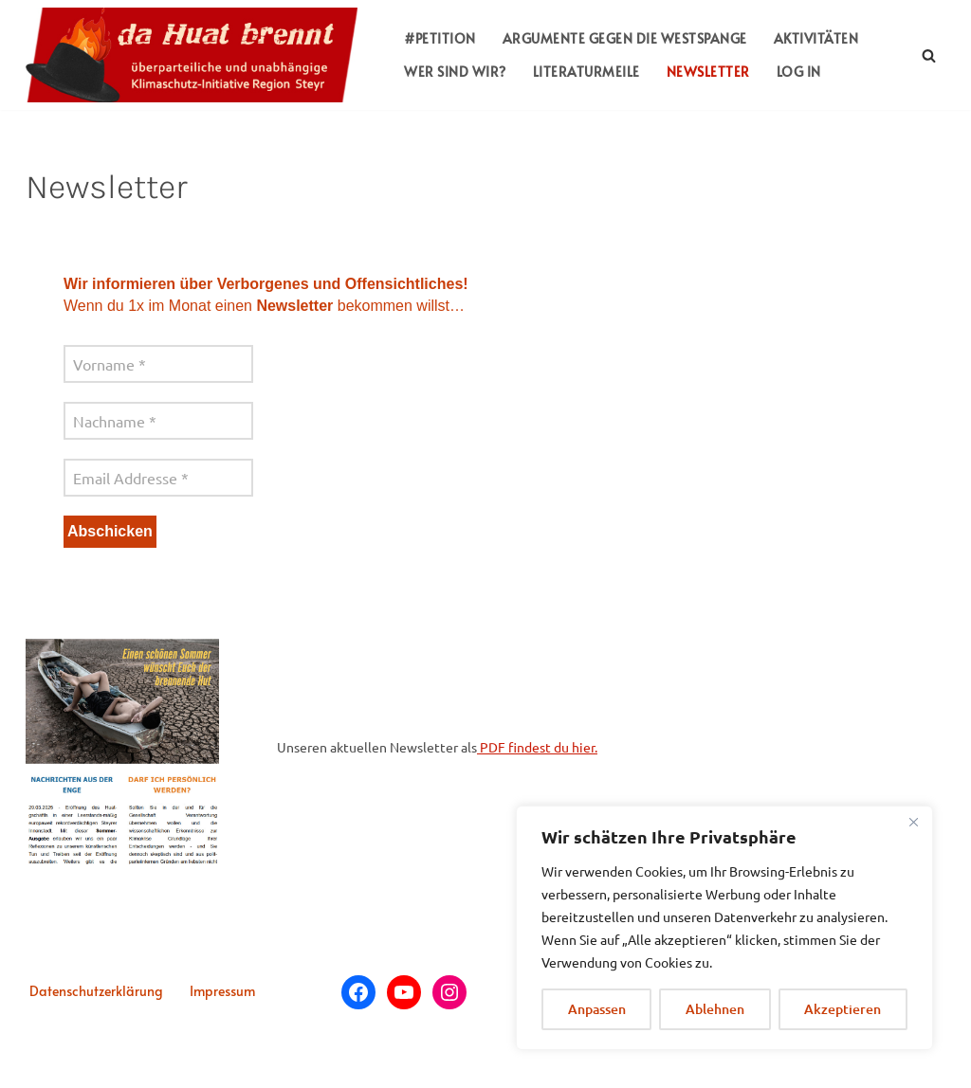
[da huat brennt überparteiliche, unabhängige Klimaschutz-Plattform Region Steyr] (196, 55)
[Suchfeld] (929, 55)
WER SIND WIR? (455, 72)
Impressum (222, 991)
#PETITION (440, 38)
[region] (724, 928)
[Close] (913, 821)
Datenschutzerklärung (96, 991)
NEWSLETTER (708, 72)
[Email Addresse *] (158, 478)
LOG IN (799, 72)
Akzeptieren (842, 1009)
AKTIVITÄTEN (816, 38)
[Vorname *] (158, 364)
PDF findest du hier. (537, 746)
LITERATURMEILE (586, 72)
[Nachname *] (158, 421)
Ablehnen (715, 1009)
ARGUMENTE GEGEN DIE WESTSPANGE (625, 38)
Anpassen (597, 1009)
